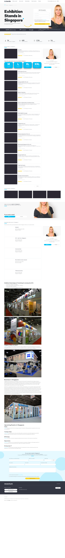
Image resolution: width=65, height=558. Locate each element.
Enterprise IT (6, 447)
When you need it (32, 458)
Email (48, 67)
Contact (56, 67)
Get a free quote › (11, 489)
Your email (26, 462)
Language (58, 483)
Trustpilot (5, 496)
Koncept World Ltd (22, 154)
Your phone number (44, 462)
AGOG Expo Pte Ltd (22, 71)
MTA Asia (5, 438)
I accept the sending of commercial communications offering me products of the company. (42, 21)
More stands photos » (57, 199)
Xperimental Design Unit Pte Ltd (24, 144)
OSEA (5, 428)
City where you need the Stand (14, 458)
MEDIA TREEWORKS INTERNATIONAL (26, 102)
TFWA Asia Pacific (19, 270)
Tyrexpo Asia (6, 433)
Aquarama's (6, 442)
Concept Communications (23, 175)
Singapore (6, 346)
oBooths (19, 49)
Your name (11, 462)
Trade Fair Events (21, 165)
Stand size (46, 458)
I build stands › (11, 491)
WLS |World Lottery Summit (21, 259)
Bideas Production (21, 92)
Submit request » (32, 478)
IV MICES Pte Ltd (21, 123)
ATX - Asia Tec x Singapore (20, 238)
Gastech (17, 227)
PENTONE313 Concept (22, 113)
